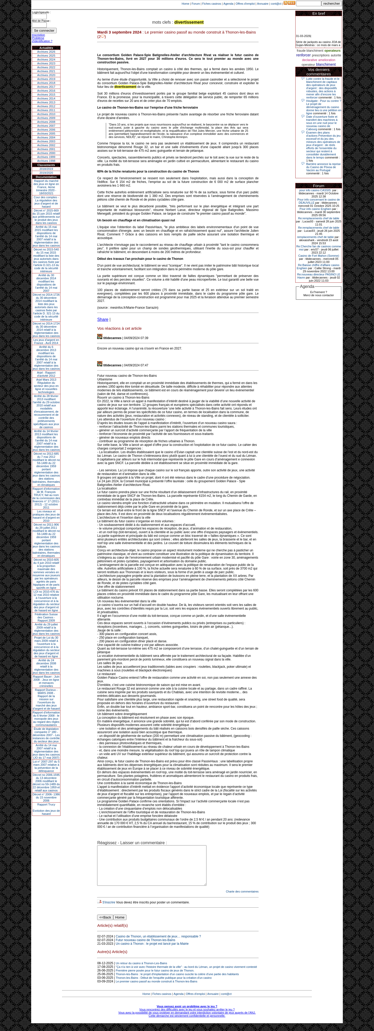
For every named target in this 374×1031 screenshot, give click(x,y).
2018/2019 (46, 168)
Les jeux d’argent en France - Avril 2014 (46, 341)
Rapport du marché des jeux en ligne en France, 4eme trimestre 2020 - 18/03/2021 (46, 187)
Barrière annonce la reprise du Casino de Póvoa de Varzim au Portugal (323, 167)
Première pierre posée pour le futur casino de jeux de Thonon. (155, 978)
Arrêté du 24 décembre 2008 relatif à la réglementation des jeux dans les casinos (46, 666)
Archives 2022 (46, 67)
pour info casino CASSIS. (315, 190)
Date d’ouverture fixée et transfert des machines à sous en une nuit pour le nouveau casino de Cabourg (321, 123)
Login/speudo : (41, 12)
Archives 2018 (46, 82)
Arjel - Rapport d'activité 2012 (46, 374)
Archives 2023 (46, 63)
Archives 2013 (46, 102)
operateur (308, 65)
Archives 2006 (46, 129)
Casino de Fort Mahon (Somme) (318, 255)
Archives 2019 (46, 79)
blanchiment (326, 64)
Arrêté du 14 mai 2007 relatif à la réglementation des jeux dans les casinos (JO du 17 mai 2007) (46, 751)
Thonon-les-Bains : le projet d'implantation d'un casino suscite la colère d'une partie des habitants (177, 981)
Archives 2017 (46, 86)
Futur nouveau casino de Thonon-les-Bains (145, 948)
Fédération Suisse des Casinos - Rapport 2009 (46, 617)
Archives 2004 (46, 137)
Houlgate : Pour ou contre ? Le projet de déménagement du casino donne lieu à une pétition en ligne (323, 107)
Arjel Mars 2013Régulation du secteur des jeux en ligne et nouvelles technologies (46, 386)
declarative (309, 60)
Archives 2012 (46, 106)
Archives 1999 (46, 156)
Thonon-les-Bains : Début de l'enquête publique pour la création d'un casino (164, 985)
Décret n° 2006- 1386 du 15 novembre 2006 (46, 797)
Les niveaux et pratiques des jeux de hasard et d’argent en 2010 (46, 516)
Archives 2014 (46, 98)
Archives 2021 (46, 71)
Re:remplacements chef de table (318, 218)
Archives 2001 (46, 149)
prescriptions (321, 55)
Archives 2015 (46, 94)
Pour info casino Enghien (315, 208)
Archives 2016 (46, 90)
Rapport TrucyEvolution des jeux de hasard (46, 809)
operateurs (332, 50)
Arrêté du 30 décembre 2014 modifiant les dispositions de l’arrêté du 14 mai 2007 (46, 283)
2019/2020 (46, 172)
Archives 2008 (46, 121)
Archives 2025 (46, 55)
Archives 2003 (46, 141)
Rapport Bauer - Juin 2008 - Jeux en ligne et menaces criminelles (46, 681)
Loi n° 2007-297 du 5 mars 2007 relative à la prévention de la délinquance (46, 766)
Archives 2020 (46, 75)
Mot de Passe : (41, 20)
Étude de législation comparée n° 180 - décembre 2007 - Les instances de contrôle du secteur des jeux (46, 735)
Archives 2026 (46, 51)
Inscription (38, 34)
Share (102, 319)
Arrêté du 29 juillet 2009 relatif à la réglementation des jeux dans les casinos (46, 629)
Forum (196, 3)
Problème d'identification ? (42, 39)
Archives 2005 (46, 133)
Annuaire (263, 3)
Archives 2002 (46, 145)
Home (185, 3)
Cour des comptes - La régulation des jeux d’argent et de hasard (46, 202)
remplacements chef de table (315, 237)
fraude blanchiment (310, 50)
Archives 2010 (46, 114)
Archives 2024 (46, 59)
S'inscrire (108, 910)
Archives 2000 (46, 153)
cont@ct (276, 3)
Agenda (228, 3)
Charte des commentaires (242, 899)
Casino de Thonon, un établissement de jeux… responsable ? (158, 944)
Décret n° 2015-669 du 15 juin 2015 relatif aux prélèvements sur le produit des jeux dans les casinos (46, 216)
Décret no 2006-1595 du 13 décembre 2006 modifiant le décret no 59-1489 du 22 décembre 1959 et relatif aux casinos (46, 782)
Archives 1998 (46, 160)
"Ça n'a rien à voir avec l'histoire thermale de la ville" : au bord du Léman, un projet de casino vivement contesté (186, 974)
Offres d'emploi (245, 3)
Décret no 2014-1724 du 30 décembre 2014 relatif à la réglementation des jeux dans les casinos (46, 330)
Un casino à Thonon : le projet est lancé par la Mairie (152, 951)
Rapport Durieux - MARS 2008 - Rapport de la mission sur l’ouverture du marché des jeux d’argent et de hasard (46, 699)
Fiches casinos (211, 3)
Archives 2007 (46, 125)
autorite (336, 55)
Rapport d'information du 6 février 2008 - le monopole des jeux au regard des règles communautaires (46, 718)
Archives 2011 (46, 110)
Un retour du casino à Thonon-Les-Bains (141, 971)
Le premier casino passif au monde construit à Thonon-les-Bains (156, 989)
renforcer (303, 55)
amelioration (326, 60)
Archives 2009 (46, 118)
